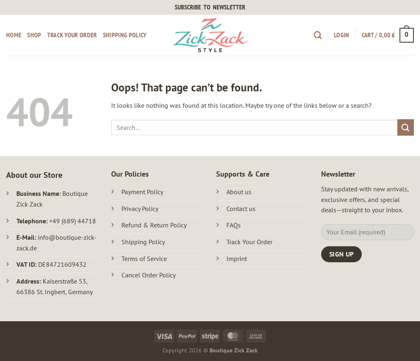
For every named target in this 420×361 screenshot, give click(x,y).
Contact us (241, 208)
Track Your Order (250, 242)
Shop (34, 35)
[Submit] (405, 127)
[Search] (318, 35)
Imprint (236, 258)
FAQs (233, 225)
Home (13, 35)
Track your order (72, 35)
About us (238, 192)
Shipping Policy (125, 35)
